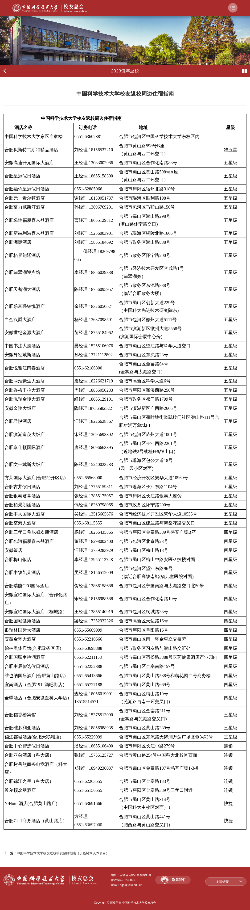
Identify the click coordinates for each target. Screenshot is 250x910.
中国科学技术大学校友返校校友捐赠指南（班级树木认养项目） (63, 853)
